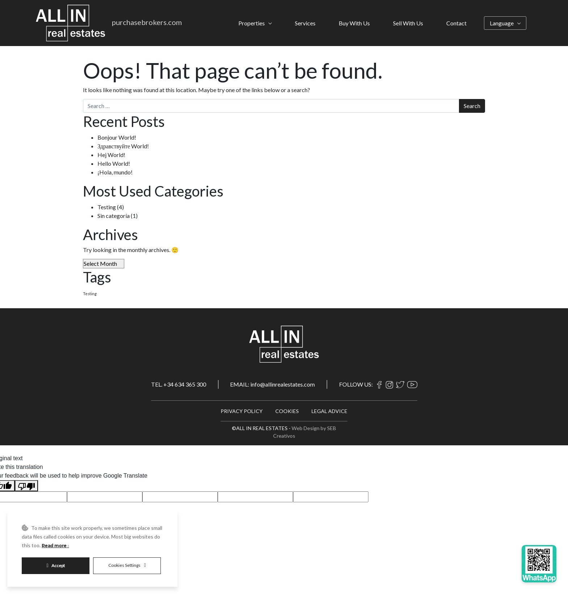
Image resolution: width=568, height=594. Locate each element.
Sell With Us (408, 23)
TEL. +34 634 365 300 (178, 384)
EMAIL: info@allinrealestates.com (272, 384)
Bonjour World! (116, 137)
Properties (251, 23)
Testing (106, 206)
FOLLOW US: (356, 384)
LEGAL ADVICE (329, 411)
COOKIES (287, 411)
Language (502, 23)
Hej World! (111, 154)
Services (305, 23)
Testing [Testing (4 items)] (90, 293)
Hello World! (113, 163)
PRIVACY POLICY (242, 411)
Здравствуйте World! (123, 146)
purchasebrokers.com (147, 22)
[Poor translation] (26, 485)
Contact (456, 23)
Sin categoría (113, 215)
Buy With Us (354, 23)
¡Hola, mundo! (115, 172)
